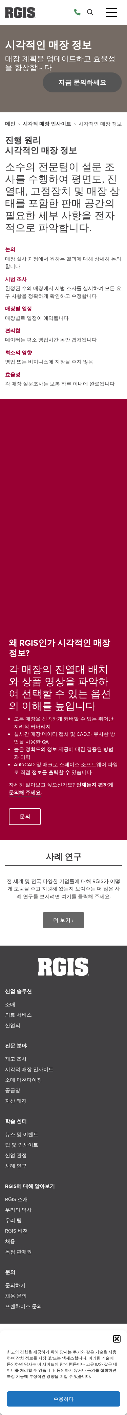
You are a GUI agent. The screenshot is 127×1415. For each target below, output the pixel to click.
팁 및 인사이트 (21, 1145)
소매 (10, 1004)
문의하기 (15, 1285)
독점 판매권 (18, 1252)
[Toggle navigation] (111, 12)
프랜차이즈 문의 (23, 1306)
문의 (25, 816)
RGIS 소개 (16, 1199)
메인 (10, 124)
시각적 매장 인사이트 (47, 124)
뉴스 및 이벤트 (21, 1134)
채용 (10, 1241)
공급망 (12, 1090)
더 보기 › (63, 920)
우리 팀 (13, 1220)
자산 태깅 (16, 1101)
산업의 (12, 1025)
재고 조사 (16, 1059)
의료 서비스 (18, 1015)
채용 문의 (16, 1296)
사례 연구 (16, 1166)
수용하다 (64, 1399)
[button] (116, 1338)
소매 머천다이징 (23, 1080)
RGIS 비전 (16, 1231)
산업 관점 (16, 1155)
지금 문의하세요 (81, 82)
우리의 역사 (18, 1210)
